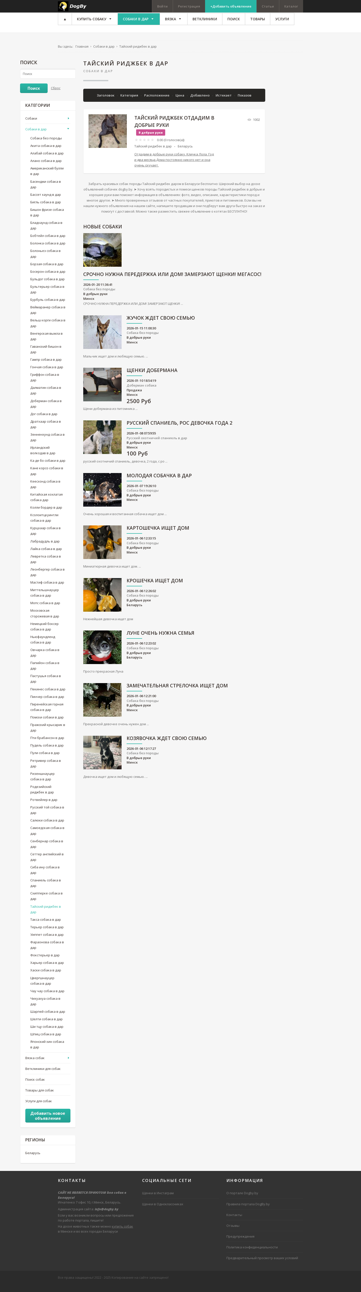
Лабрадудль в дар (45, 548)
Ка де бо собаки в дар (47, 468)
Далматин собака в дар (45, 398)
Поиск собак (35, 1086)
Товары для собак (39, 1097)
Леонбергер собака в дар (47, 579)
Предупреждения (240, 1243)
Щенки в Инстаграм (158, 1200)
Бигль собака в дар (45, 209)
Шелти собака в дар (46, 1026)
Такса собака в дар (45, 927)
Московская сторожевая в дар (44, 620)
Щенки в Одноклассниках (162, 1211)
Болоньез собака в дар (45, 261)
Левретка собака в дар (45, 566)
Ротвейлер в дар (43, 807)
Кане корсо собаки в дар (46, 478)
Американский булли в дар (47, 178)
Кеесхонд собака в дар (45, 491)
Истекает (224, 102)
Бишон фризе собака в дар (47, 220)
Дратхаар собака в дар (45, 431)
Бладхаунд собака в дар (46, 233)
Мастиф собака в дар (47, 589)
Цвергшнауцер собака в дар (42, 988)
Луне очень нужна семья (160, 640)
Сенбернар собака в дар (46, 851)
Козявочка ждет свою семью (167, 746)
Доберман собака (141, 392)
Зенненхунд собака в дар (47, 444)
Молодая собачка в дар (159, 483)
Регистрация (189, 6)
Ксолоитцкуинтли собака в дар (44, 525)
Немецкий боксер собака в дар (44, 633)
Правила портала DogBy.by (248, 1211)
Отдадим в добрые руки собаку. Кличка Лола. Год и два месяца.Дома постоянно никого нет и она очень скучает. (174, 167)
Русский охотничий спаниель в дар (157, 445)
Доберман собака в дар (46, 411)
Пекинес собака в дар (47, 696)
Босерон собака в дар (47, 278)
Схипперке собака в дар (46, 903)
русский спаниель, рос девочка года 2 (179, 430)
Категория (129, 102)
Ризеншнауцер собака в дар (42, 783)
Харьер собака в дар (47, 970)
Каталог (291, 6)
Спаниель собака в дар (45, 890)
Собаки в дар (98, 78)
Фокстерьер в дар (45, 962)
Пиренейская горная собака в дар (46, 714)
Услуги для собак (38, 1108)
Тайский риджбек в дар (153, 153)
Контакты (234, 1222)
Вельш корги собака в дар (47, 330)
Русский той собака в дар (47, 817)
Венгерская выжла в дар (46, 343)
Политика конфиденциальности (252, 1254)
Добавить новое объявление (47, 1123)
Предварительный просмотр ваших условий (262, 1265)
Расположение (157, 102)
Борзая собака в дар (46, 271)
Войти (162, 6)
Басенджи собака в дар (45, 191)
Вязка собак (35, 1065)
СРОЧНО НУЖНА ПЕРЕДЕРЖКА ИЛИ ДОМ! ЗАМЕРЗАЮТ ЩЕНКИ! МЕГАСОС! (172, 282)
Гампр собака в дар (46, 366)
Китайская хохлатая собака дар (46, 504)
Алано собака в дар (46, 168)
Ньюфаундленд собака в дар (42, 647)
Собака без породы (99, 296)
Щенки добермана (152, 378)
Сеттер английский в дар (47, 864)
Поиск (34, 95)
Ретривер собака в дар (45, 770)
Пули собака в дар (45, 760)
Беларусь (185, 153)
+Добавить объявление (230, 6)
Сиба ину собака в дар (45, 877)
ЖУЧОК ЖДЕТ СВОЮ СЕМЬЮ (161, 325)
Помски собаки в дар (47, 724)
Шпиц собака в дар (45, 1041)
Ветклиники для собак (43, 1075)
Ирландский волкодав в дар (42, 457)
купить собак (122, 1233)
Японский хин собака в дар (47, 1052)
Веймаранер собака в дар (47, 317)
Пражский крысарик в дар (47, 735)
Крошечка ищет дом (155, 588)
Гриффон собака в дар (44, 385)
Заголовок (106, 102)
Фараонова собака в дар (47, 952)
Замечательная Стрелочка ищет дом (177, 693)
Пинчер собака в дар (47, 703)
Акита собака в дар (45, 153)
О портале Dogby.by (242, 1200)
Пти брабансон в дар (47, 745)
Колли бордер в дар (46, 514)
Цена (180, 102)
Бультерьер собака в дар (47, 297)
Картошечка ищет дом (158, 535)
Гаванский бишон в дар (45, 356)
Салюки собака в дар (47, 827)
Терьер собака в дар (47, 934)
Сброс (55, 95)
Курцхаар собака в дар (45, 538)
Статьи (268, 6)
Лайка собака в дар (46, 555)
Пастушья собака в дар (45, 686)
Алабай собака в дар (47, 160)
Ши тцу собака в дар (46, 1034)
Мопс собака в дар (45, 610)
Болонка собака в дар (47, 250)
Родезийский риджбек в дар (42, 797)
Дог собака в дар (43, 421)
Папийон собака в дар (44, 673)
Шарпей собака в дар (47, 1019)
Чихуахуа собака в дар (45, 1008)
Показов (244, 102)
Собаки (31, 125)
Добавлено (200, 102)
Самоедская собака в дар (47, 838)
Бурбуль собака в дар (47, 307)
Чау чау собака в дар (47, 998)
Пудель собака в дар (47, 752)
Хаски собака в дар (45, 977)
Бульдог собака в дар (47, 286)
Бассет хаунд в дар (45, 202)
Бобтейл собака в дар (47, 243)
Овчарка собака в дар (44, 660)
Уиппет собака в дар (47, 942)
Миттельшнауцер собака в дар (44, 600)
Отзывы (232, 1233)
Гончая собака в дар (46, 374)
